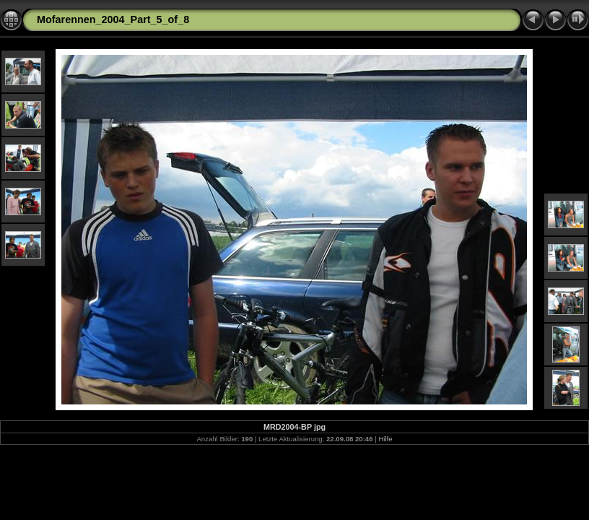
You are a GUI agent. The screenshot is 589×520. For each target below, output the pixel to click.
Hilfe (385, 439)
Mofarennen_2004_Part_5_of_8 (113, 19)
